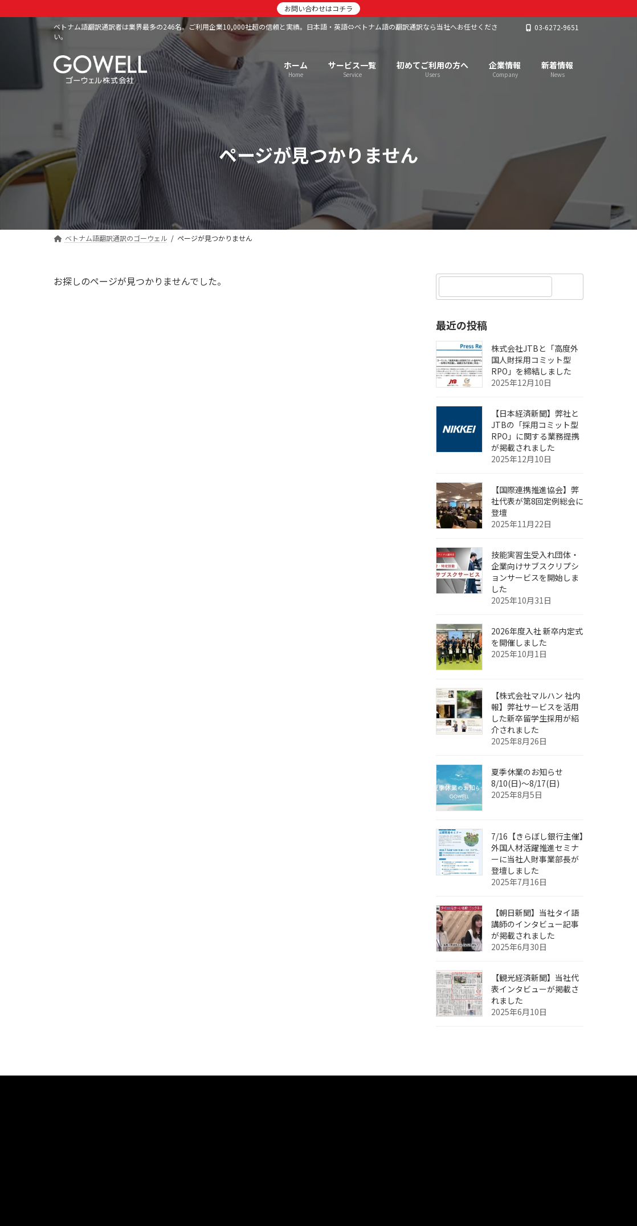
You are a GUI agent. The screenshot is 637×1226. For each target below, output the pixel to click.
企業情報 (362, 1088)
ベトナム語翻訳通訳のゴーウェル (126, 1088)
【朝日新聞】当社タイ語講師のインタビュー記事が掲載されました (535, 924)
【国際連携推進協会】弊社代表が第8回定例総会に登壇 (537, 501)
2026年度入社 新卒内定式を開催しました (537, 636)
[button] (318, 1155)
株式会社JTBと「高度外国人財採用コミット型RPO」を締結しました (534, 360)
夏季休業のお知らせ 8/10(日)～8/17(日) (527, 777)
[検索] (569, 286)
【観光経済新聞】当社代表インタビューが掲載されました (535, 989)
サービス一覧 (296, 1088)
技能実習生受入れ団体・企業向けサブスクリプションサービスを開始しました (535, 571)
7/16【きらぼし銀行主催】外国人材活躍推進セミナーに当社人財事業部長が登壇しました (537, 853)
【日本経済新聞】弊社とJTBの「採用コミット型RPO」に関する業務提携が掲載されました (535, 430)
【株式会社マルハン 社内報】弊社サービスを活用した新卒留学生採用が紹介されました (536, 712)
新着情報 (229, 1088)
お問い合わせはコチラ (318, 8)
